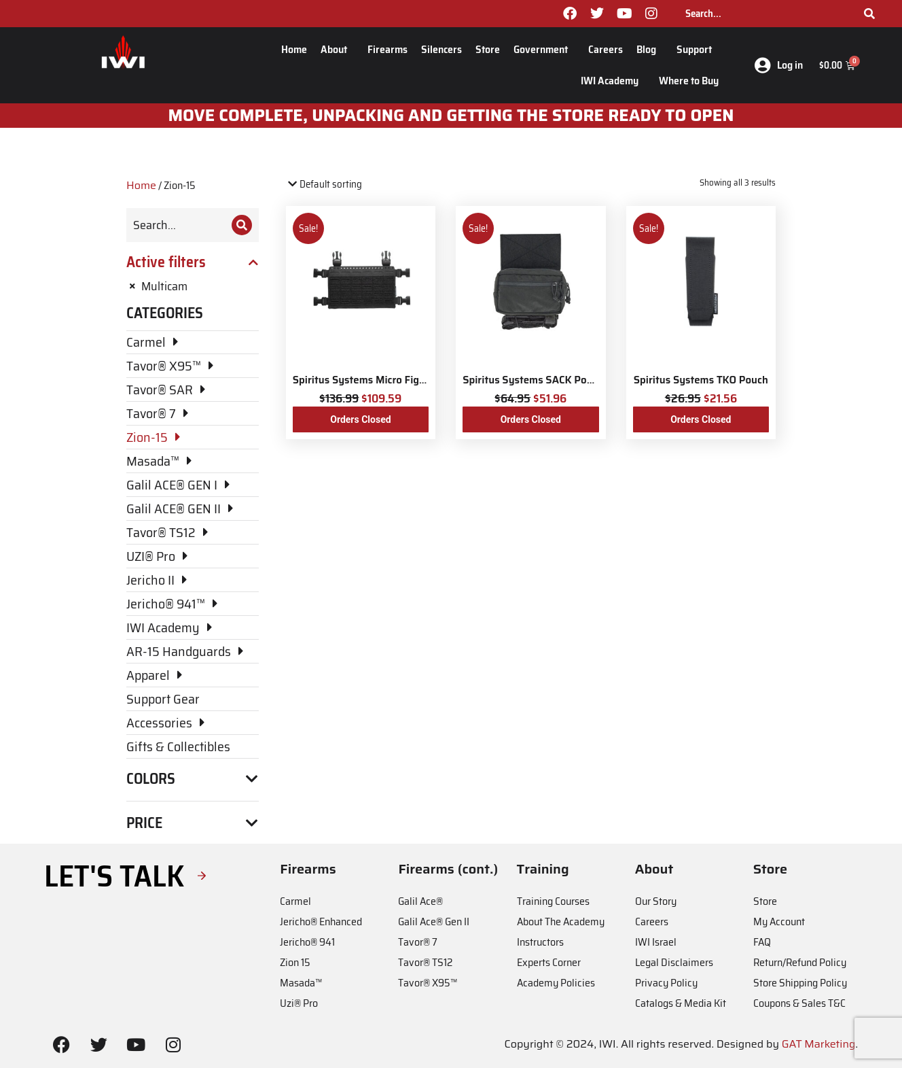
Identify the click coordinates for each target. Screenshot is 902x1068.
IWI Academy (613, 80)
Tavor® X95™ (427, 982)
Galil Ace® (420, 901)
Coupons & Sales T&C (799, 1003)
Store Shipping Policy (800, 982)
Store (487, 49)
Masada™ (301, 982)
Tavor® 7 (417, 941)
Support (697, 49)
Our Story (655, 901)
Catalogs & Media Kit (680, 1003)
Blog (649, 49)
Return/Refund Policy (799, 962)
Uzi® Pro (299, 1003)
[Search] (869, 13)
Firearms (387, 49)
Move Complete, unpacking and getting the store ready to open (451, 115)
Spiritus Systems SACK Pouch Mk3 (545, 380)
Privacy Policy (666, 982)
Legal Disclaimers (674, 962)
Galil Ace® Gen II (433, 921)
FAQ (762, 941)
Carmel (295, 901)
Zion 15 (295, 962)
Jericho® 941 (307, 941)
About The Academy (561, 921)
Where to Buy (689, 80)
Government (544, 49)
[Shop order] (344, 184)
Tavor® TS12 (425, 962)
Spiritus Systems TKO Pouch (701, 380)
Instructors (540, 941)
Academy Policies (556, 982)
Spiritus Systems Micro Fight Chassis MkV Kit (400, 380)
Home (294, 49)
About (337, 49)
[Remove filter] (192, 286)
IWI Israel (655, 941)
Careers (605, 49)
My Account (779, 921)
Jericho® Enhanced (321, 921)
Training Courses (553, 901)
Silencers (441, 49)
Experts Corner (549, 962)
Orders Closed (360, 419)
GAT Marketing (819, 1043)
